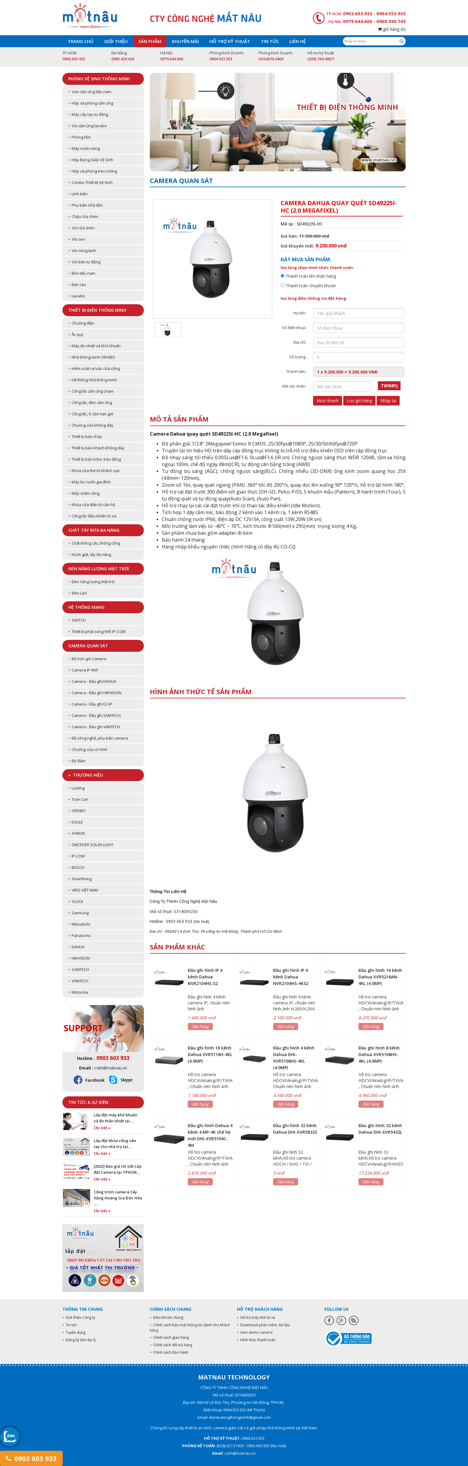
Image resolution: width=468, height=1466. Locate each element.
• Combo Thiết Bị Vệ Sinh (90, 182)
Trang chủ (80, 41)
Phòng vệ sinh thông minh (99, 79)
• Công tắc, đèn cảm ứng (90, 402)
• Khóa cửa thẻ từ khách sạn (94, 470)
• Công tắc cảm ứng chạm (90, 391)
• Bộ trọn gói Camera (87, 658)
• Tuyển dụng (73, 1332)
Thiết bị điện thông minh (97, 310)
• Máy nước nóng (84, 148)
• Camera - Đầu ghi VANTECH (94, 726)
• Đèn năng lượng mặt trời (91, 581)
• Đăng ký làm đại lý (79, 1339)
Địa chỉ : (300, 342)
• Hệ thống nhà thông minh (92, 379)
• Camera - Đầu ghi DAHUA (92, 681)
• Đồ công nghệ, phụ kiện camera (98, 738)
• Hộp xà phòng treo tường (92, 171)
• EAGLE (75, 822)
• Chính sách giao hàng (169, 1337)
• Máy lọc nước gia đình (89, 482)
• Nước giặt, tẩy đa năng (89, 554)
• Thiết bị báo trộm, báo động (94, 459)
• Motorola (78, 992)
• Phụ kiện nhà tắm (85, 205)
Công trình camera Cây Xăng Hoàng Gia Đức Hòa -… (118, 1198)
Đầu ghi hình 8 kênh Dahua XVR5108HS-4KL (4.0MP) (379, 1054)
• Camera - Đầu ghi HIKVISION (94, 692)
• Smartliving (80, 878)
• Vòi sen (76, 239)
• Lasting (76, 788)
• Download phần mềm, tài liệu (263, 1324)
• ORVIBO (77, 810)
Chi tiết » (102, 1127)
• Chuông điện (81, 323)
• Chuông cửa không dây (90, 425)
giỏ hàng (392, 29)
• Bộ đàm (76, 760)
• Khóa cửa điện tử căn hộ (91, 504)
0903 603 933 (31, 1458)
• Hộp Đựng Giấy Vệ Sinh (90, 159)
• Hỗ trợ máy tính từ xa (256, 1317)
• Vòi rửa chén (81, 227)
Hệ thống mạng (86, 607)
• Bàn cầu (77, 284)
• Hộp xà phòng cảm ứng (90, 103)
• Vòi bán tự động (84, 262)
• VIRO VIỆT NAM (83, 890)
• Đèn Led (77, 593)
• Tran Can (78, 799)
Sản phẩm (149, 41)
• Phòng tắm (79, 137)
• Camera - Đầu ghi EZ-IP (90, 704)
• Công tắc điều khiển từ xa (92, 516)
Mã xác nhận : (294, 386)
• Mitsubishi (79, 924)
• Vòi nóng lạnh (82, 250)
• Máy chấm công (83, 493)
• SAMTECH (78, 969)
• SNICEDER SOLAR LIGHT (90, 844)
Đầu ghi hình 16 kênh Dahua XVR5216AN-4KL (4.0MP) (380, 976)
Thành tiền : (296, 371)
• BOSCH (76, 867)
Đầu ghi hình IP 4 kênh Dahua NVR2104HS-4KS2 (290, 976)
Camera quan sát (88, 646)
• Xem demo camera (255, 1332)
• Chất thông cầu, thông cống (94, 543)
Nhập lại (388, 400)
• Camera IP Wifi (83, 670)
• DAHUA (76, 946)
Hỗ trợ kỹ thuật (230, 41)
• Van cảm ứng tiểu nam (89, 91)
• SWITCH (77, 620)
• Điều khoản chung (166, 1317)
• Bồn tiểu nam (81, 273)
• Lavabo (76, 296)
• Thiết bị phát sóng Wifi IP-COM (96, 631)
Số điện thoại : (294, 327)
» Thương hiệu (85, 775)
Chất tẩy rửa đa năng (93, 530)
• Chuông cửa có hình (87, 749)
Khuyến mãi (185, 41)
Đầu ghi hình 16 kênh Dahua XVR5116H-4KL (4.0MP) (210, 1054)
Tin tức (270, 41)
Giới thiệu (116, 41)
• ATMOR (76, 833)
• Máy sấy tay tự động (88, 114)
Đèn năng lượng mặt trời (98, 568)
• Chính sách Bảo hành (169, 1352)
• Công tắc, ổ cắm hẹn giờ (90, 414)
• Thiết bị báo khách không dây (96, 448)
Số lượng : (298, 356)
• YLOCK (75, 901)
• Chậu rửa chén (83, 216)
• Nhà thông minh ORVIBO (91, 357)
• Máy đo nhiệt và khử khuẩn (94, 345)
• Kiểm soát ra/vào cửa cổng (94, 368)
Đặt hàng (200, 1026)
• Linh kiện (77, 193)
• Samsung (78, 912)
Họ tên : (300, 313)
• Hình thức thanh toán (256, 1339)
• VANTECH (78, 981)
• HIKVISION (79, 958)
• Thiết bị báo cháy (85, 436)
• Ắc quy (76, 334)
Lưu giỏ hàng (359, 400)
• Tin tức (69, 1324)
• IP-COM (76, 856)
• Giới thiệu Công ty (78, 1317)
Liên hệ (298, 41)
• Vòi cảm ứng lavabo (87, 125)
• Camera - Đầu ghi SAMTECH (94, 715)
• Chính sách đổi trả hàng (171, 1344)
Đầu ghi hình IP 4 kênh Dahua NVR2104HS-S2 (205, 976)
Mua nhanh (327, 400)
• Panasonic (79, 935)
